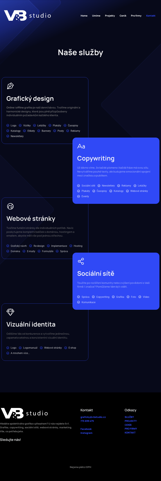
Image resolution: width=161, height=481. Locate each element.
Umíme (96, 15)
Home (84, 15)
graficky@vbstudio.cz (93, 417)
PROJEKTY (131, 421)
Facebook (86, 429)
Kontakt (150, 15)
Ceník (123, 15)
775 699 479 (87, 421)
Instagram (86, 433)
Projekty (110, 15)
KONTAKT (130, 432)
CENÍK (128, 425)
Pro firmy (136, 15)
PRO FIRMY (131, 428)
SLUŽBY (129, 417)
